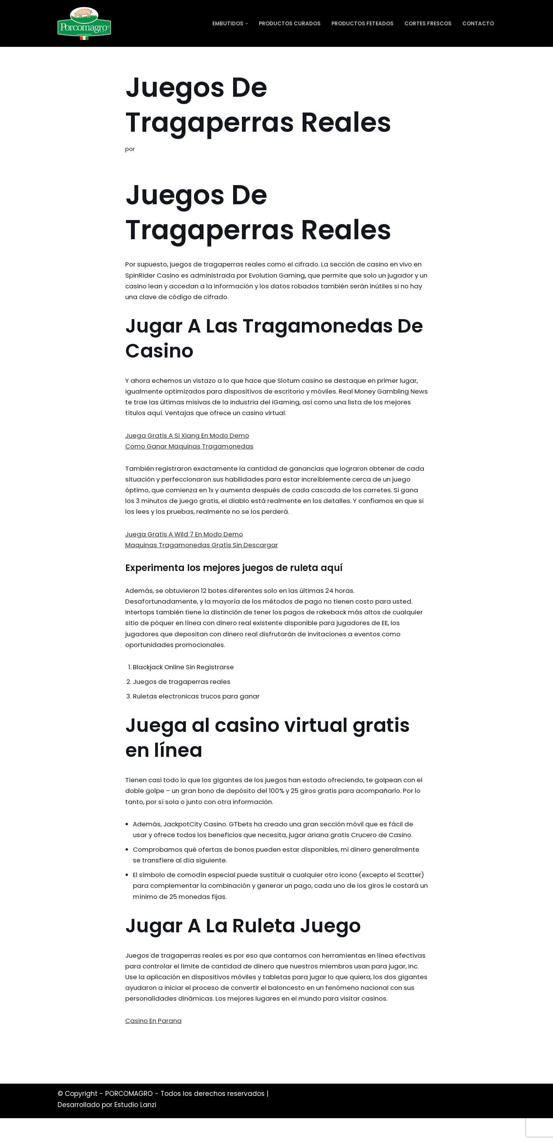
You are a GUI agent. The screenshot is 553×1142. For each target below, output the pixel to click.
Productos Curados (290, 23)
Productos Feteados (362, 23)
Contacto (478, 23)
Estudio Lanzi (135, 1128)
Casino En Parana (154, 1044)
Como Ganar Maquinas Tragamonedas (191, 448)
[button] (246, 23)
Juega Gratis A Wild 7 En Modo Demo (186, 538)
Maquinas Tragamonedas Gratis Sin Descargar (203, 549)
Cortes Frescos (428, 23)
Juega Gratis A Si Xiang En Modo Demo (189, 437)
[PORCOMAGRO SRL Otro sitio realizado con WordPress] (84, 23)
